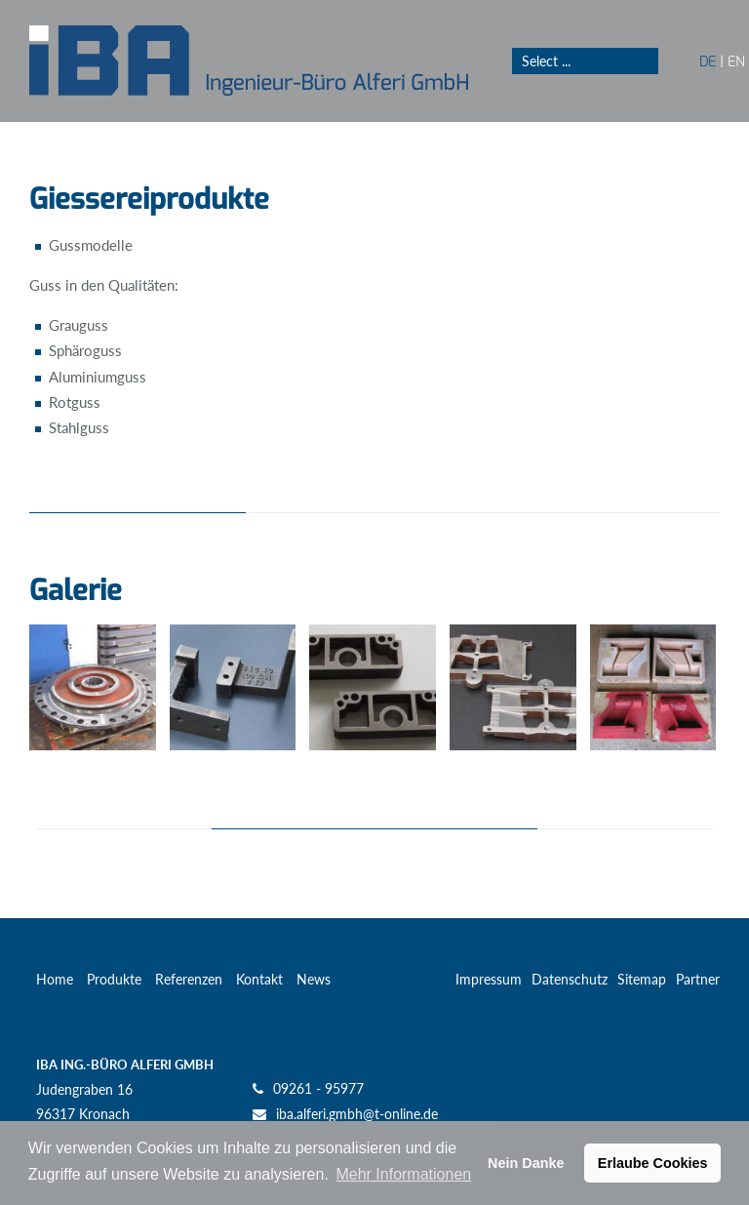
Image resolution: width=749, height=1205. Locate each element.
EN (736, 61)
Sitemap (641, 979)
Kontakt (259, 979)
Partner (698, 979)
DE (707, 61)
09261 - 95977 (318, 1088)
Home (54, 979)
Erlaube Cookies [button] (653, 1163)
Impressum (488, 979)
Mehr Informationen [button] (403, 1174)
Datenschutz (570, 979)
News (313, 979)
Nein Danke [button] (526, 1163)
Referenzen (188, 979)
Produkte (114, 979)
